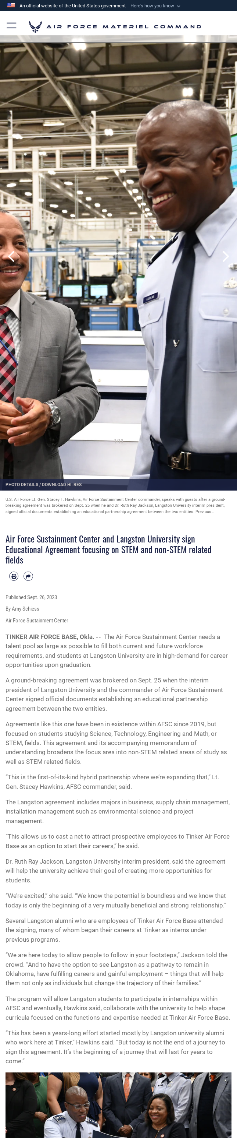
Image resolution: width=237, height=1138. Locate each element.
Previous (12, 256)
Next (225, 256)
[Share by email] (28, 576)
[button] (156, 6)
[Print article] (13, 576)
